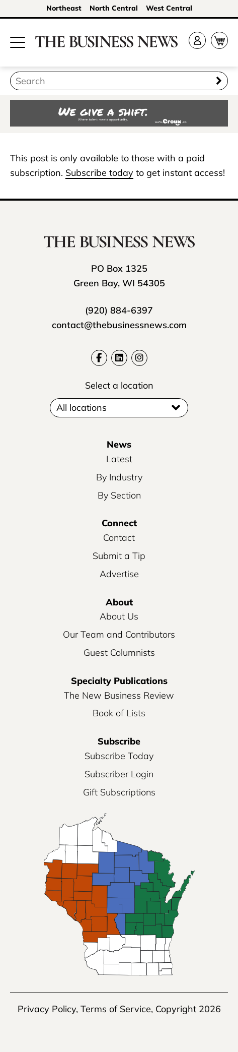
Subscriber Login (119, 774)
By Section (119, 495)
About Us (119, 616)
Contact (119, 537)
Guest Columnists (119, 652)
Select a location (119, 385)
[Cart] (219, 40)
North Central (114, 8)
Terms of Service (116, 1009)
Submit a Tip (119, 556)
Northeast (64, 8)
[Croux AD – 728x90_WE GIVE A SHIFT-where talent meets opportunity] (119, 114)
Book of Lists (119, 713)
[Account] (197, 40)
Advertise (119, 574)
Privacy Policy (47, 1009)
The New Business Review (119, 695)
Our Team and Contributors (119, 634)
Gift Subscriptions (119, 792)
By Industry (119, 477)
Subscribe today (99, 172)
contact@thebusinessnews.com (119, 325)
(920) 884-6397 (119, 310)
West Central (169, 8)
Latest (119, 459)
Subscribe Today (119, 756)
